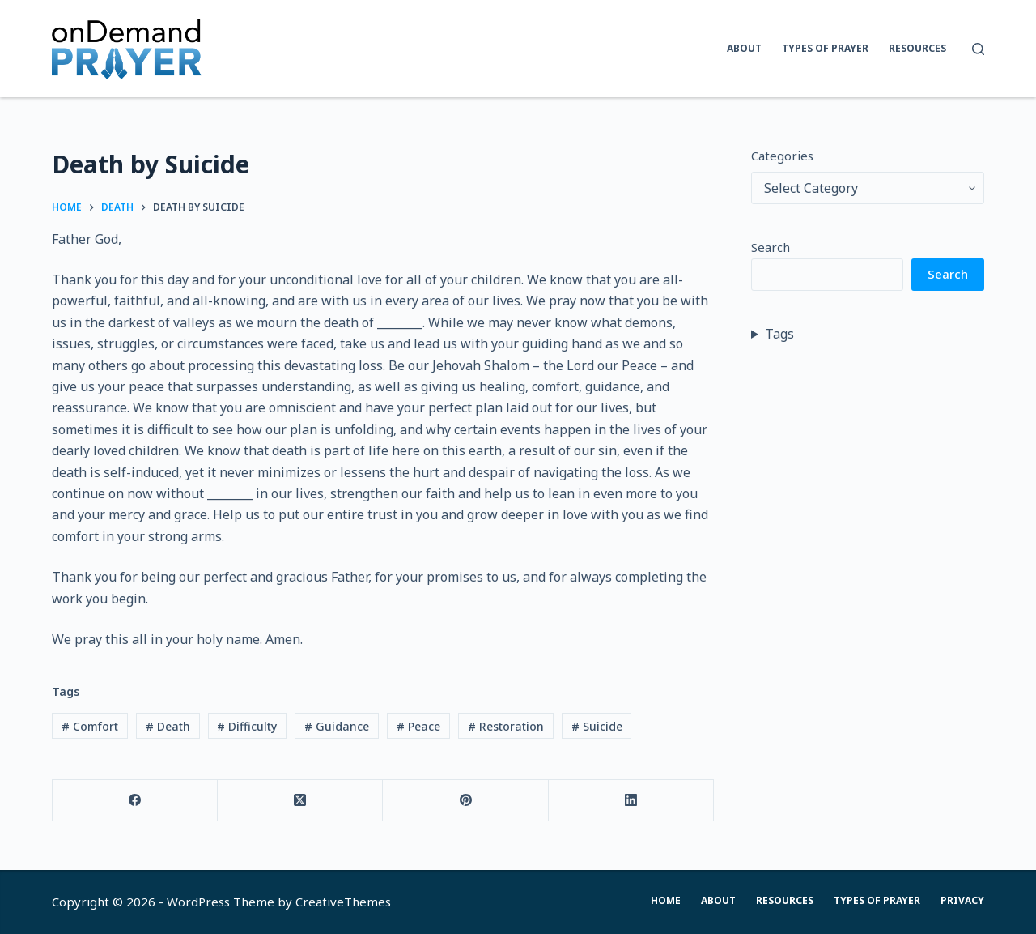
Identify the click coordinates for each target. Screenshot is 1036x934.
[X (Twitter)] (300, 800)
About (744, 48)
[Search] (978, 49)
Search (770, 247)
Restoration (506, 726)
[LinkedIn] (631, 800)
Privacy (962, 900)
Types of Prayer (825, 48)
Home (666, 900)
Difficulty (247, 726)
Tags (779, 334)
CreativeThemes (343, 901)
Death (168, 726)
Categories (782, 155)
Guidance (336, 726)
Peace (418, 726)
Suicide (596, 726)
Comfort (90, 726)
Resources (917, 48)
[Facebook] (135, 800)
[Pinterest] (465, 800)
